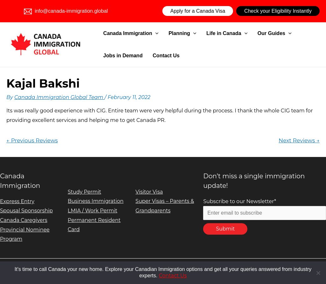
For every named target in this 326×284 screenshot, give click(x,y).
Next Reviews (299, 140)
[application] (154, 33)
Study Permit (85, 192)
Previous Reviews (32, 140)
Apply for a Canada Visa (197, 11)
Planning (176, 33)
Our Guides (258, 33)
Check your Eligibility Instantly (278, 11)
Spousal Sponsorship (26, 211)
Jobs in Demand (299, 33)
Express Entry (17, 201)
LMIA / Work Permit (93, 211)
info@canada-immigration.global (66, 11)
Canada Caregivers (23, 220)
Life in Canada (215, 33)
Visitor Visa (149, 192)
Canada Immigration (129, 33)
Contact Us (115, 55)
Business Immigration (96, 201)
